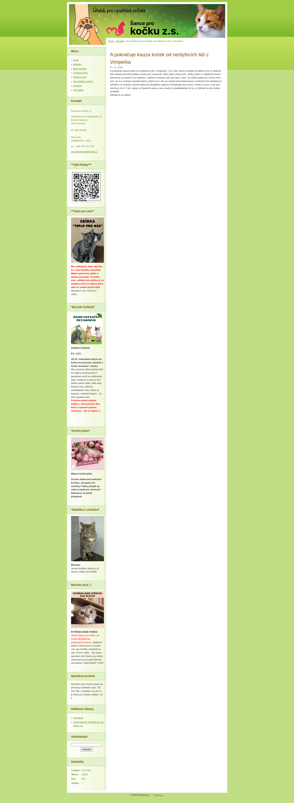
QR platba (78, 90)
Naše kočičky (80, 68)
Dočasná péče (80, 72)
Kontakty (77, 85)
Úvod (110, 41)
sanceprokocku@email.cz (84, 151)
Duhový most (79, 77)
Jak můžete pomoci (83, 81)
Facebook (78, 718)
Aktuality (120, 41)
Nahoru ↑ (159, 795)
